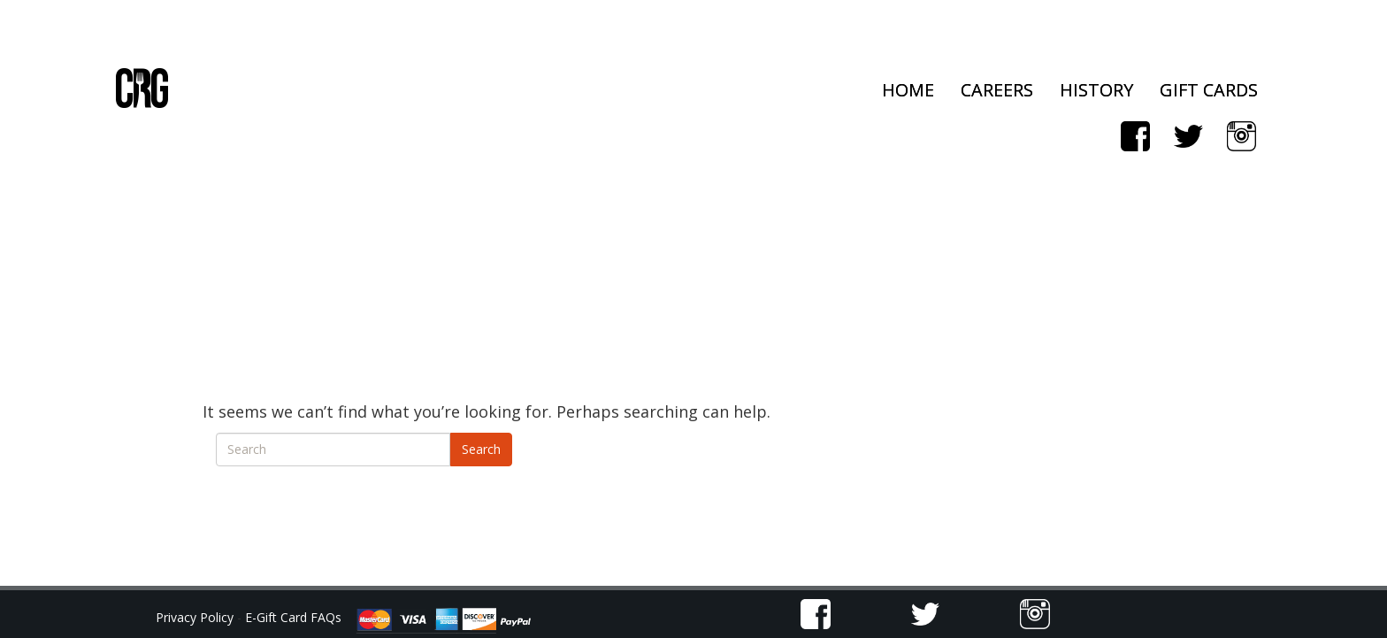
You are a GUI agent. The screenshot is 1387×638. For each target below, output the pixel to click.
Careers (997, 90)
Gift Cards (1209, 90)
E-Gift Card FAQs (293, 617)
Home (908, 90)
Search (481, 449)
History (1096, 90)
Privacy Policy (196, 617)
